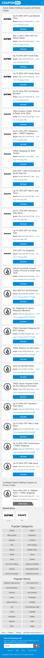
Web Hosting (11, 535)
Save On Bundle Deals (23, 366)
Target (32, 626)
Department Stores (32, 574)
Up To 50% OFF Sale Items (25, 463)
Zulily (12, 612)
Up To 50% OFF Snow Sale (25, 56)
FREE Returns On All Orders (26, 348)
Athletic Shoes (32, 550)
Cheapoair (11, 617)
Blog (17, 650)
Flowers (32, 559)
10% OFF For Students (23, 250)
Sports (32, 530)
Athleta (32, 617)
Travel (12, 559)
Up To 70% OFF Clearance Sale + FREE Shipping (25, 132)
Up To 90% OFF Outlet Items (26, 73)
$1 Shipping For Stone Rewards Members (23, 309)
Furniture (32, 540)
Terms (23, 650)
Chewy (32, 588)
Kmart (12, 597)
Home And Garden (11, 574)
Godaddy (32, 612)
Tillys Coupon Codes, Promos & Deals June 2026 (26, 112)
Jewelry (11, 530)
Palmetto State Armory (11, 583)
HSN (32, 621)
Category (11, 632)
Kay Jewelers (32, 592)
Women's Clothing (32, 564)
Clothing (12, 569)
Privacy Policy (32, 650)
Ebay (12, 626)
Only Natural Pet (32, 583)
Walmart (12, 621)
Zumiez (26, 24)
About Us (10, 650)
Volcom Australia (29, 279)
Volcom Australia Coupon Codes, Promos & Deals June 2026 (26, 270)
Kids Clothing (32, 545)
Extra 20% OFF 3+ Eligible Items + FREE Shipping (25, 491)
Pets (11, 545)
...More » (37, 21)
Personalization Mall (32, 607)
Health (12, 554)
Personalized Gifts (32, 569)
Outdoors (12, 540)
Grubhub (32, 602)
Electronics (32, 535)
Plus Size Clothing (12, 564)
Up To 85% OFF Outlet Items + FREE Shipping (26, 444)
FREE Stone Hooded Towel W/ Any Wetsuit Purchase (25, 384)
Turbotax (12, 592)
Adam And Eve (12, 602)
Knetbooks (32, 597)
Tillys (25, 120)
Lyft (12, 607)
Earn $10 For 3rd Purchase (25, 290)
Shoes (32, 554)
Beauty (11, 550)
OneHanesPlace (11, 588)
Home (3, 632)
